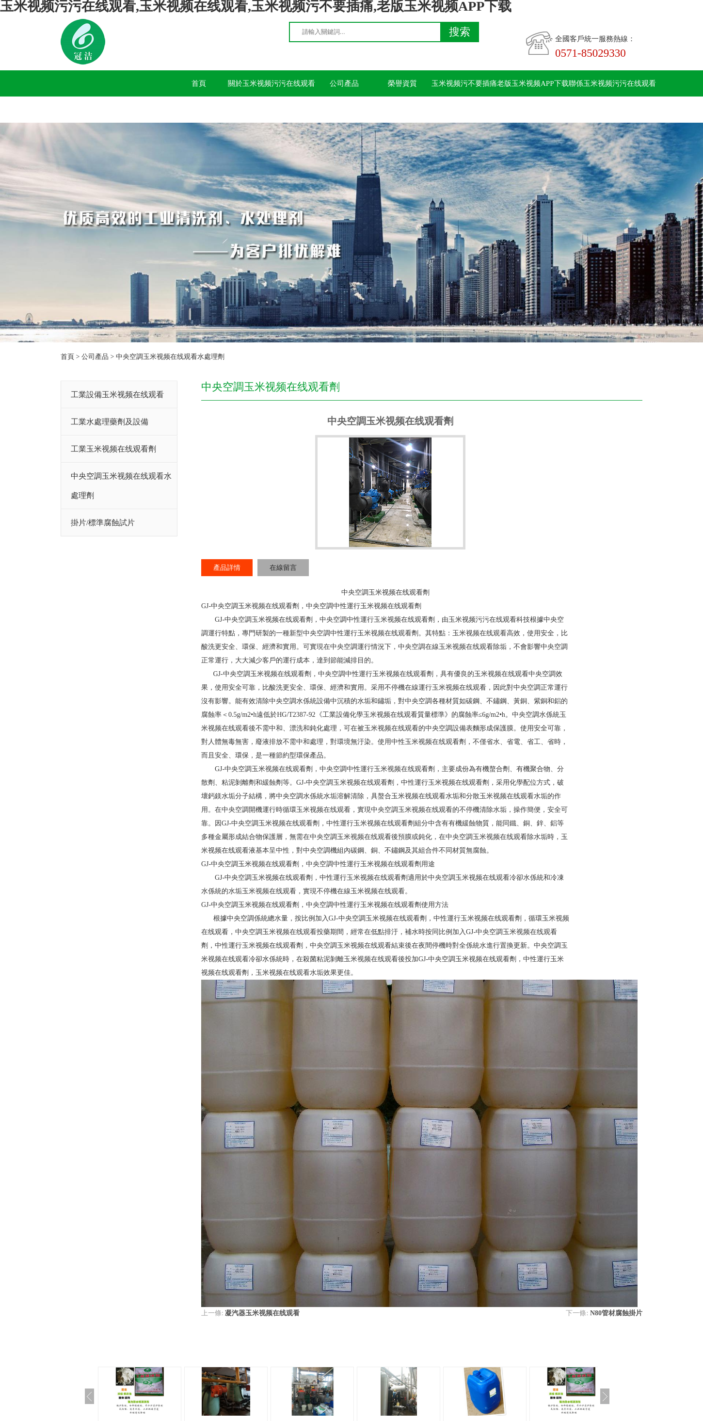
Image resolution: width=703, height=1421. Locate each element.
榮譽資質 (402, 83)
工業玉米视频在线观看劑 (113, 449)
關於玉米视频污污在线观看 (271, 83)
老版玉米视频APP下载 (533, 83)
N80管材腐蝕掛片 (616, 1313)
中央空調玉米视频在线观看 (251, 606)
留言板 (199, 109)
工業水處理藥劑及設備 (109, 422)
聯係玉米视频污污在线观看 (612, 83)
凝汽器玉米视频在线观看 (262, 1313)
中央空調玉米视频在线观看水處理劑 (170, 356)
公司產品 (344, 83)
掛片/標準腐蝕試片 (103, 522)
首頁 (199, 83)
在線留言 (283, 567)
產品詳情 (226, 567)
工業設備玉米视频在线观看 (117, 394)
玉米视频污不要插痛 (464, 83)
